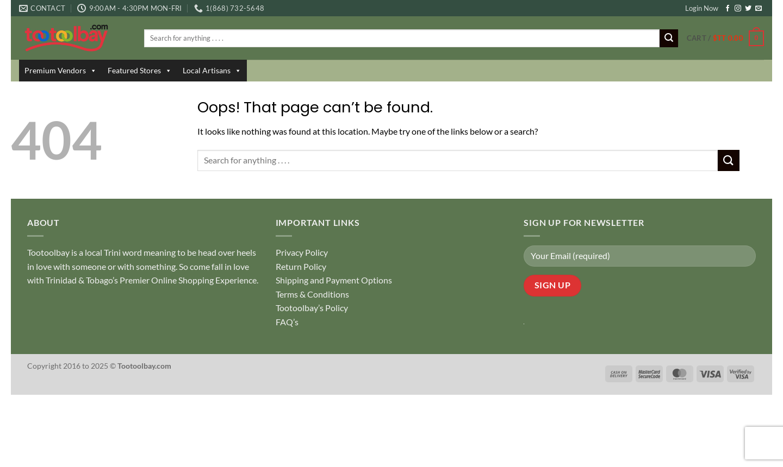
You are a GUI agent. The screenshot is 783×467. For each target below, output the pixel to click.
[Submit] (669, 38)
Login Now (701, 8)
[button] (725, 38)
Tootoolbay (48, 252)
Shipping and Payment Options (334, 280)
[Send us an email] (758, 8)
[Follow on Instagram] (738, 8)
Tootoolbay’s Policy (312, 307)
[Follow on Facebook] (727, 8)
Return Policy (301, 266)
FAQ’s (287, 322)
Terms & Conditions (312, 294)
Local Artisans (212, 70)
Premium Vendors (60, 70)
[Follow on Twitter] (748, 8)
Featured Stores (140, 70)
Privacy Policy (302, 252)
